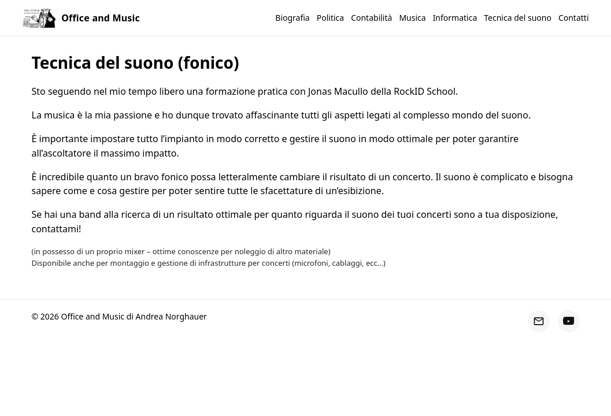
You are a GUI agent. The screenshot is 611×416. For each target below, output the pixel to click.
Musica (412, 17)
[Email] (539, 321)
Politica (330, 17)
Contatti (573, 17)
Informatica (455, 17)
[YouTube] (569, 321)
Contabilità (371, 17)
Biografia (292, 17)
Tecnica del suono (517, 17)
